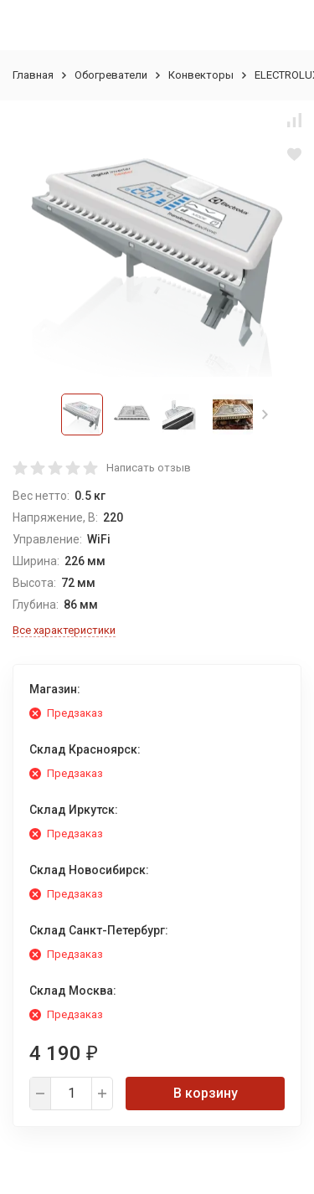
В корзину (205, 1093)
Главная (33, 75)
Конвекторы (201, 75)
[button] (265, 414)
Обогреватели (111, 75)
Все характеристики (64, 630)
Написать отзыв (148, 467)
